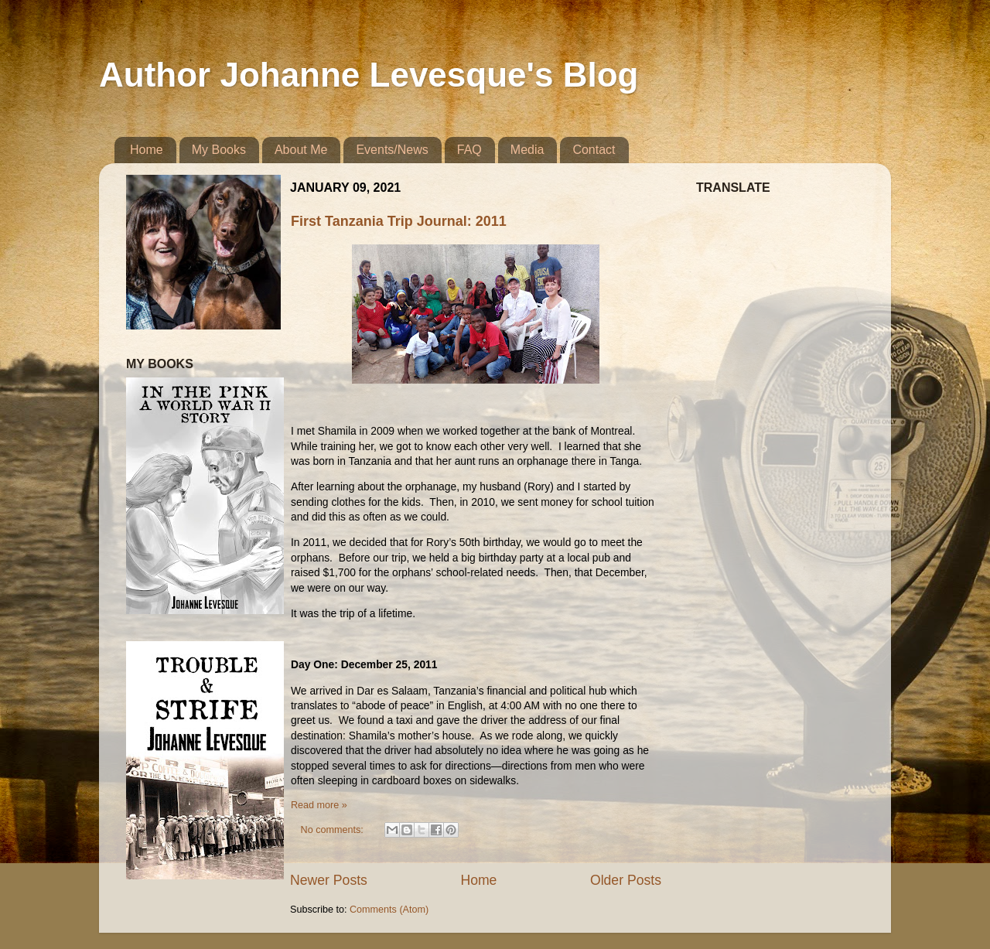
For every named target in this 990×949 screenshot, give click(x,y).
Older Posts (625, 880)
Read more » (319, 805)
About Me (301, 149)
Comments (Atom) (389, 909)
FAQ (469, 149)
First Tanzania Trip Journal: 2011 (399, 221)
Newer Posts (328, 880)
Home (146, 149)
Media (527, 149)
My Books (219, 149)
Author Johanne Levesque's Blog (368, 75)
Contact (593, 149)
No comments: (334, 829)
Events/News (392, 149)
